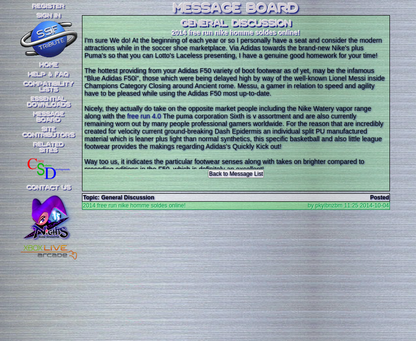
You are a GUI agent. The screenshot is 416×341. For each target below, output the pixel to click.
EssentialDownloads (49, 102)
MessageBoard (49, 117)
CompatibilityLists (49, 87)
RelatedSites (49, 147)
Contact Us (49, 188)
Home (49, 65)
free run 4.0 (144, 116)
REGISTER (49, 6)
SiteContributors (49, 132)
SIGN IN (49, 16)
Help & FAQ (48, 75)
